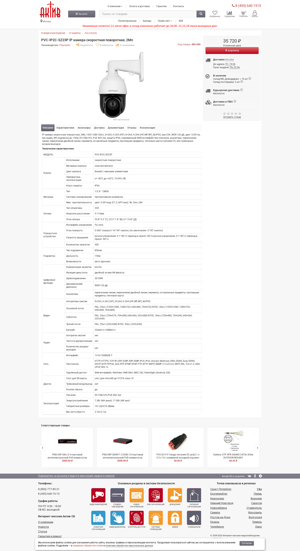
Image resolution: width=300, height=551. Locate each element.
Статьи (42, 531)
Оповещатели (194, 519)
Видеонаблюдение (98, 496)
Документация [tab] (116, 127)
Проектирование (127, 21)
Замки (175, 519)
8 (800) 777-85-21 (49, 489)
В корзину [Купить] (232, 50)
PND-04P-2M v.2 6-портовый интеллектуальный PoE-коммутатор (67, 446)
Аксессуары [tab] (84, 127)
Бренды (147, 21)
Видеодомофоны (117, 519)
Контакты (178, 6)
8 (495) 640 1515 (246, 6)
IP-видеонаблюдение (53, 33)
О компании (45, 522)
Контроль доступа (136, 519)
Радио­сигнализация (137, 498)
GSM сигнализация (156, 496)
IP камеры (75, 33)
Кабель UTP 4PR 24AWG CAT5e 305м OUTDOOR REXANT (233, 446)
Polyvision (91, 33)
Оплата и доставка (139, 6)
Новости (43, 526)
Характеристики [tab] (65, 127)
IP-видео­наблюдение (117, 498)
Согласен (247, 543)
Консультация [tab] (147, 127)
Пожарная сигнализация (98, 520)
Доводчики (175, 496)
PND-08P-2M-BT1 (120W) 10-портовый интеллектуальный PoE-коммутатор (122, 446)
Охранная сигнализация (194, 498)
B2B (181, 21)
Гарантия (161, 6)
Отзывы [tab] (131, 127)
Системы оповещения (156, 520)
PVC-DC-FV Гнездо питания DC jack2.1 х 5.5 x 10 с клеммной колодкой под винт (178, 446)
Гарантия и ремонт (50, 536)
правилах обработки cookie (88, 545)
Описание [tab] (48, 127)
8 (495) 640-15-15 (49, 493)
